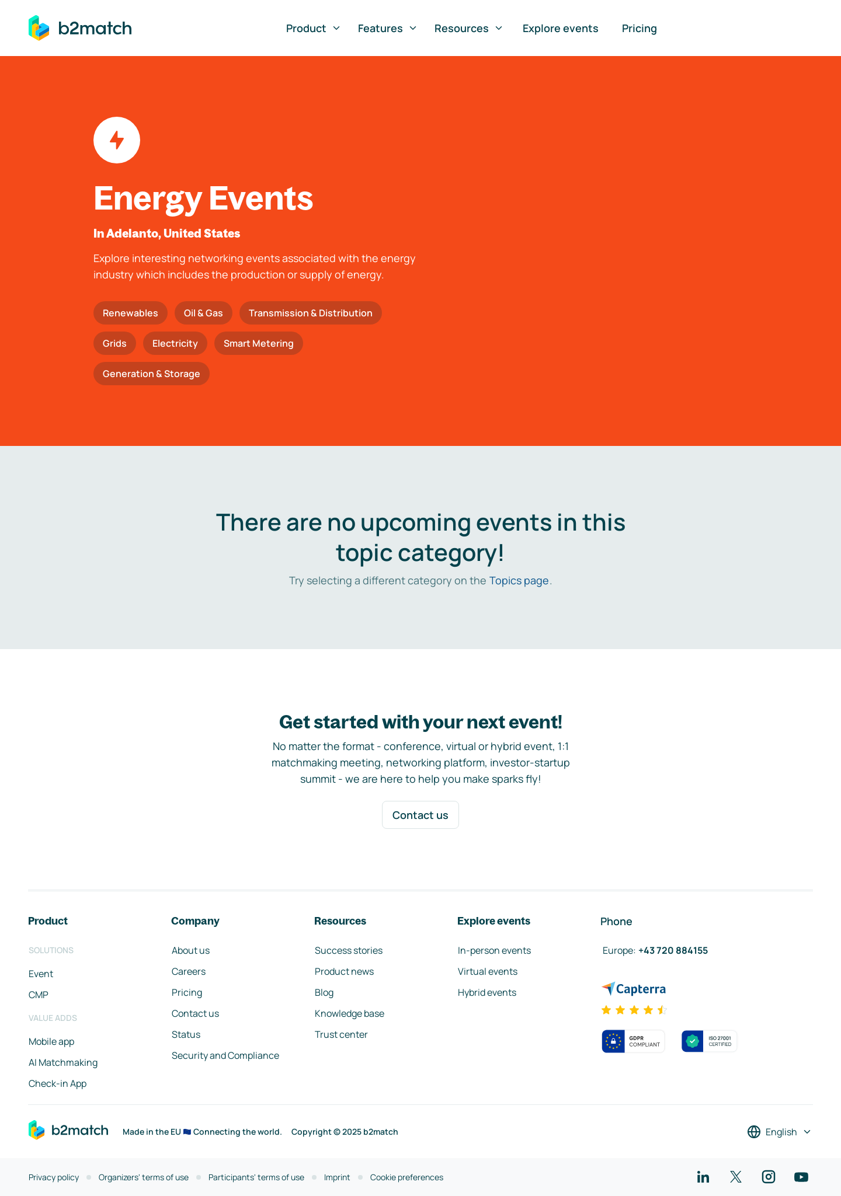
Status (186, 1034)
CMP (38, 994)
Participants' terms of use (256, 1177)
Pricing (639, 28)
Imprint (337, 1177)
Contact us (420, 815)
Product (314, 28)
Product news (344, 971)
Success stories (349, 950)
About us (191, 950)
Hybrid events (487, 992)
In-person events (494, 950)
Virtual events (487, 971)
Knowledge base (349, 1013)
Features (388, 28)
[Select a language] (779, 1131)
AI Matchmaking (63, 1062)
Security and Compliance (225, 1055)
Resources (469, 28)
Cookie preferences (406, 1177)
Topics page (519, 580)
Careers (189, 971)
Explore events (561, 28)
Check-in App (57, 1083)
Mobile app (51, 1041)
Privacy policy (54, 1177)
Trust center (341, 1034)
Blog (324, 992)
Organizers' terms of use (144, 1177)
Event (41, 973)
